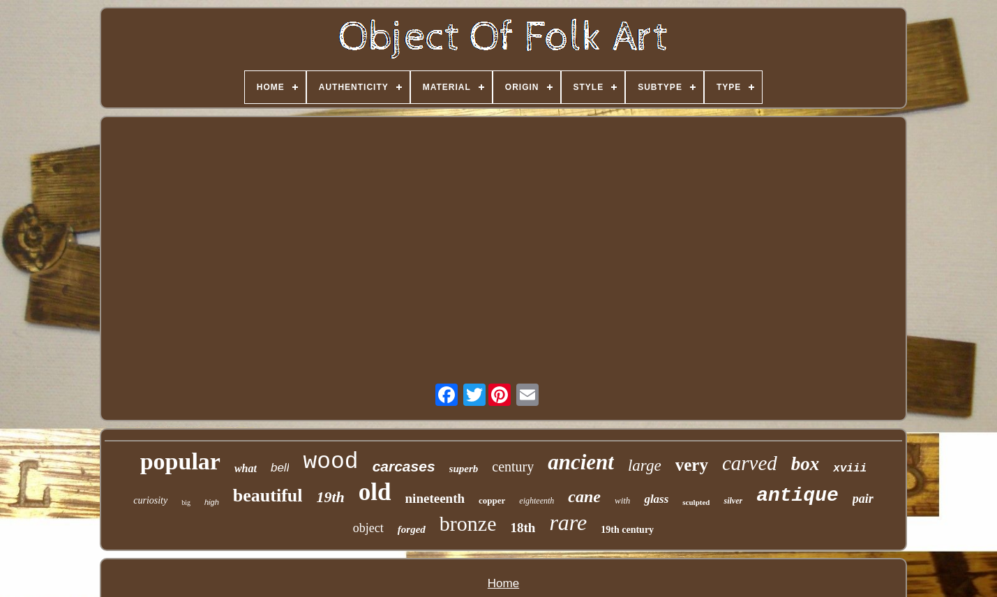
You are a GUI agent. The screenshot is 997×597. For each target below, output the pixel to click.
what (245, 468)
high (211, 502)
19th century (627, 529)
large (644, 465)
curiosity (150, 500)
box (805, 463)
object (368, 528)
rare (568, 522)
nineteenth (435, 498)
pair (863, 499)
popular (180, 461)
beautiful (268, 495)
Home (503, 583)
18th (522, 527)
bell (280, 467)
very (691, 464)
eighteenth (536, 501)
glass (656, 499)
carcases (404, 466)
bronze (468, 523)
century (513, 466)
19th (330, 497)
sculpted (696, 502)
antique (797, 495)
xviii (850, 468)
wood (330, 462)
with (622, 500)
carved (749, 463)
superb (464, 468)
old (375, 492)
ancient (581, 462)
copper (492, 500)
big (185, 502)
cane (584, 497)
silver (733, 501)
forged (412, 529)
